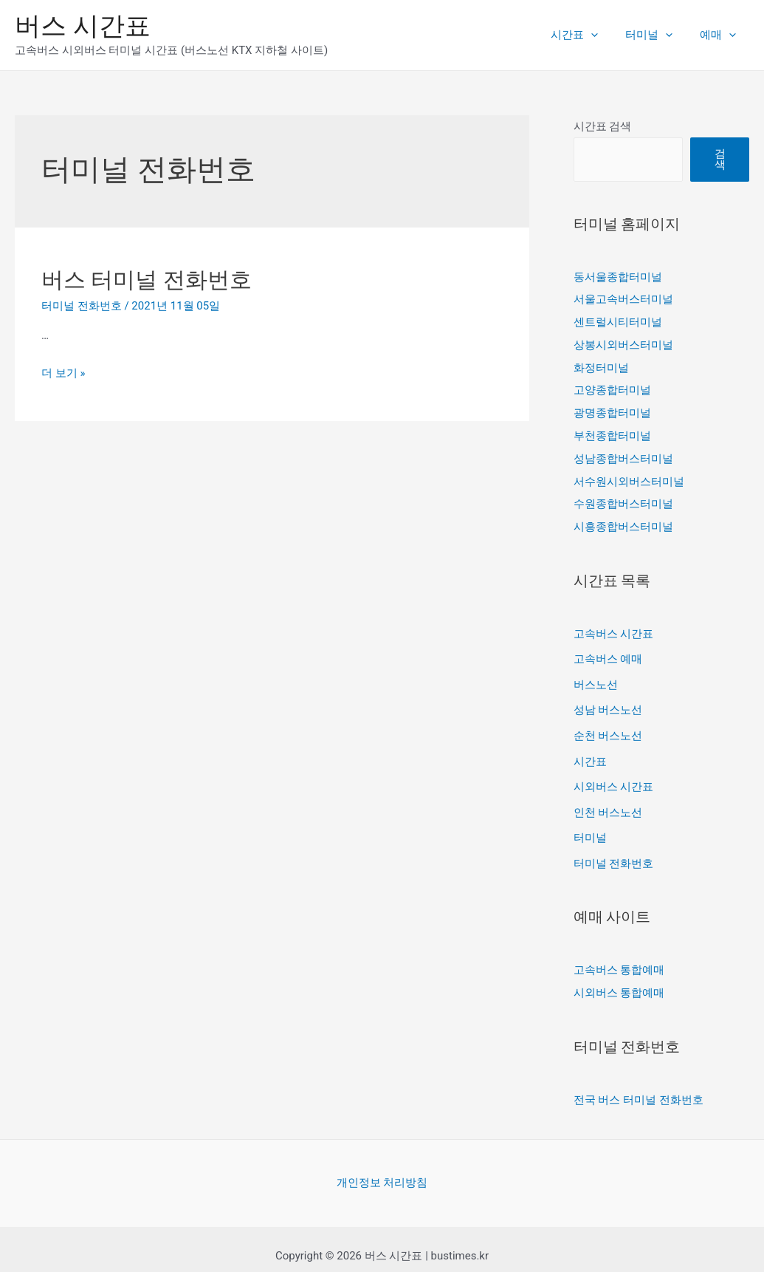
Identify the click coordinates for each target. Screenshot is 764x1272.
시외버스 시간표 (614, 776)
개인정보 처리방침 (382, 1168)
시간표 (586, 34)
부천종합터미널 (612, 432)
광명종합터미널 (612, 410)
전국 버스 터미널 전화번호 (638, 1086)
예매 (720, 34)
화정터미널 (601, 365)
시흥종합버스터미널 (623, 520)
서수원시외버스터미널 (629, 476)
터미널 (656, 34)
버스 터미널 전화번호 (146, 280)
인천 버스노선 (608, 801)
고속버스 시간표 (614, 627)
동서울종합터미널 (618, 277)
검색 (720, 159)
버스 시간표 (83, 26)
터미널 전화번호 (81, 305)
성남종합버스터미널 (623, 454)
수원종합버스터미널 (623, 498)
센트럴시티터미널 (618, 321)
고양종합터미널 (612, 387)
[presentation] (603, 34)
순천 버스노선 (608, 727)
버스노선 (596, 676)
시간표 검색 (603, 126)
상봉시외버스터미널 (623, 343)
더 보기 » (63, 373)
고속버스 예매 (608, 651)
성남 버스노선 (608, 701)
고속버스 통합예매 (619, 957)
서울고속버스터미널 (623, 299)
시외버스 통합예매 (619, 979)
